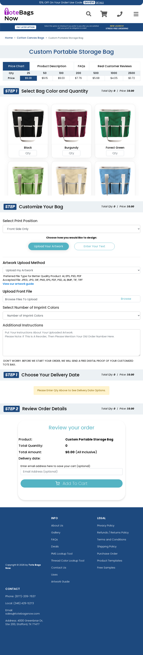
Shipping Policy (107, 546)
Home (9, 38)
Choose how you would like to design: (71, 237)
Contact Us (58, 567)
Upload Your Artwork (48, 246)
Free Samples (106, 567)
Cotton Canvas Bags (30, 38)
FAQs (54, 539)
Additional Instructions (23, 325)
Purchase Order (107, 553)
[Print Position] (71, 229)
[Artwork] (71, 270)
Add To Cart (71, 483)
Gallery (55, 532)
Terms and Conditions (111, 539)
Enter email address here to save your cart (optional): (56, 466)
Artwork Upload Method (24, 262)
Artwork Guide (60, 581)
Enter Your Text (94, 246)
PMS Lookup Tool (61, 553)
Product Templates (109, 560)
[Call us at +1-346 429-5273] (119, 15)
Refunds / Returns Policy (113, 532)
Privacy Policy (105, 525)
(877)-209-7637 (25, 596)
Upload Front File (17, 291)
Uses (54, 574)
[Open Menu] (135, 14)
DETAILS (100, 2)
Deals (55, 546)
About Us (57, 525)
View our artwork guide (18, 284)
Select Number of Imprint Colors (31, 307)
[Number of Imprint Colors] (71, 316)
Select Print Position (20, 220)
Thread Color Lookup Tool (67, 560)
